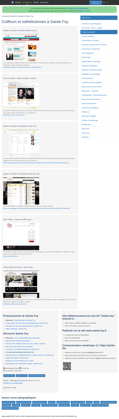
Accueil (18, 2)
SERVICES (86, 18)
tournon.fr (89, 402)
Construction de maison (90, 40)
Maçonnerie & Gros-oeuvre (92, 87)
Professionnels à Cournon (39, 402)
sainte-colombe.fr (85, 405)
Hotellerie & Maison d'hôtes (92, 70)
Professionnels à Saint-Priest (49, 405)
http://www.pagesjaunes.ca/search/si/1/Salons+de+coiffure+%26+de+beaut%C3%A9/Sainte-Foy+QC (36, 163)
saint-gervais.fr (25, 405)
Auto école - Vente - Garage (92, 28)
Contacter (25, 368)
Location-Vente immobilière (92, 82)
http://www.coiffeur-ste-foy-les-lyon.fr (15, 304)
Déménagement (88, 53)
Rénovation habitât (89, 116)
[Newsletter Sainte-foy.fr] (103, 2)
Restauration (86, 124)
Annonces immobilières (90, 108)
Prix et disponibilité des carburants (27, 338)
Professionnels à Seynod (78, 402)
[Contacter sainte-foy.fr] (107, 2)
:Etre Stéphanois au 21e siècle (100, 405)
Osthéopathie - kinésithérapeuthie (94, 95)
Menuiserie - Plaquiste (90, 91)
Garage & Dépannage (90, 120)
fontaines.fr (52, 402)
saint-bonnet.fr (6, 405)
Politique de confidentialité (77, 8)
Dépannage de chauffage (91, 61)
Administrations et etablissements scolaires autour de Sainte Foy (30, 355)
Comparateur (27, 2)
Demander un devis (9, 375)
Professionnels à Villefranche (108, 402)
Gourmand (44, 2)
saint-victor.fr (75, 405)
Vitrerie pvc (86, 133)
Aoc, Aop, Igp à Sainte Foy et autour (19, 346)
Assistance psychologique (91, 24)
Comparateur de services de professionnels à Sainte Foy (27, 323)
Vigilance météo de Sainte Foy (17, 358)
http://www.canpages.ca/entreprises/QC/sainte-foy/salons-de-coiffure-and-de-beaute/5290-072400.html (36, 208)
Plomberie (85, 112)
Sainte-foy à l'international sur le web (19, 361)
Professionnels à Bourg (8, 402)
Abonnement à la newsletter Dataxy (24, 363)
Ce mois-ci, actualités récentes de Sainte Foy (22, 349)
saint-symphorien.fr (64, 405)
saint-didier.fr (16, 405)
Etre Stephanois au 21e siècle (10, 408)
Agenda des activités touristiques (18, 341)
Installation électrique (89, 66)
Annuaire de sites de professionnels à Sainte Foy (24, 326)
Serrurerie (85, 129)
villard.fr (96, 402)
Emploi (36, 2)
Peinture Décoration (89, 103)
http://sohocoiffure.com (10, 256)
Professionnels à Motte (63, 402)
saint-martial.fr (35, 405)
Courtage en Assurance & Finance (94, 45)
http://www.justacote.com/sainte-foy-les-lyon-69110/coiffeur (22, 67)
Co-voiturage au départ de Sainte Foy (20, 352)
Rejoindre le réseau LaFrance (36, 375)
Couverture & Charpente (91, 49)
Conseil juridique (88, 36)
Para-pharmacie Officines (91, 99)
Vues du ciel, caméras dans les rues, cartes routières (25, 343)
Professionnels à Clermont (23, 402)
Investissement (87, 78)
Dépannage (86, 57)
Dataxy (23, 380)
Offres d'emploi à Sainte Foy (16, 329)
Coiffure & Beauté (88, 32)
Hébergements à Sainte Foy (24, 320)
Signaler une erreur (22, 375)
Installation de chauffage (91, 74)
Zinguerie (85, 137)
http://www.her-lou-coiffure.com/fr (14, 115)
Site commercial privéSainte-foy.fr (95, 2)
